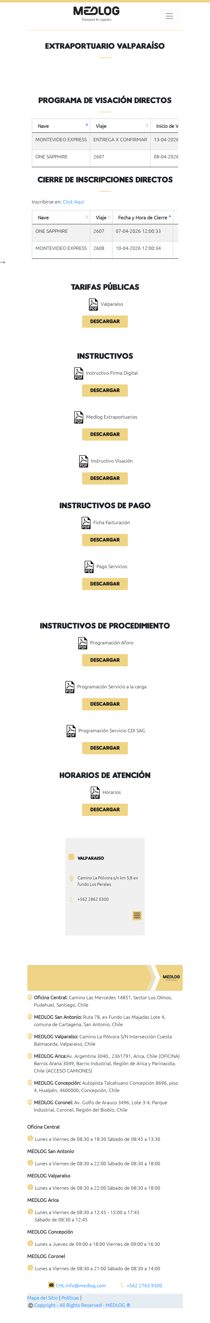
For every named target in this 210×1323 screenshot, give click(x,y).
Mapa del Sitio (42, 1297)
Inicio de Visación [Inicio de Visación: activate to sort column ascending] (174, 125)
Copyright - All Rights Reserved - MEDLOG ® (79, 1304)
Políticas (70, 1297)
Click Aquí (73, 201)
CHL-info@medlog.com (81, 1285)
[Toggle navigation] (169, 16)
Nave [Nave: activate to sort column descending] (43, 125)
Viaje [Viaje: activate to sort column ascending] (101, 125)
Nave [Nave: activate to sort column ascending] (43, 217)
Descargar (105, 321)
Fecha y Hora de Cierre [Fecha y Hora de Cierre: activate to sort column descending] (142, 217)
